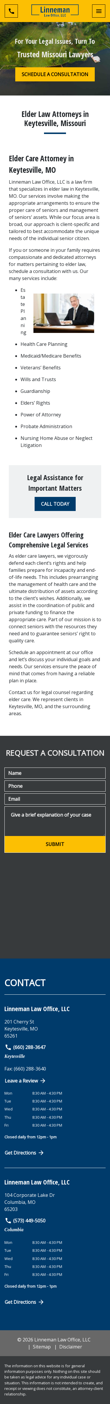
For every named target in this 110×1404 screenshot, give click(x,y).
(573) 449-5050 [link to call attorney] (25, 1220)
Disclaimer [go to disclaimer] (70, 1346)
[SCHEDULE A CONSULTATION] (55, 74)
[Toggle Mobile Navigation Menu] (98, 11)
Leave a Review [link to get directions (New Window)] (25, 1080)
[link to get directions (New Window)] (55, 1028)
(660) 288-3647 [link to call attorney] (25, 1047)
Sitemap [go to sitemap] (42, 1346)
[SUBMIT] (55, 844)
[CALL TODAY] (55, 504)
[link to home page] (55, 11)
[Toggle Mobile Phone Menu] (11, 11)
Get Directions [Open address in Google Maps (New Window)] (25, 1152)
